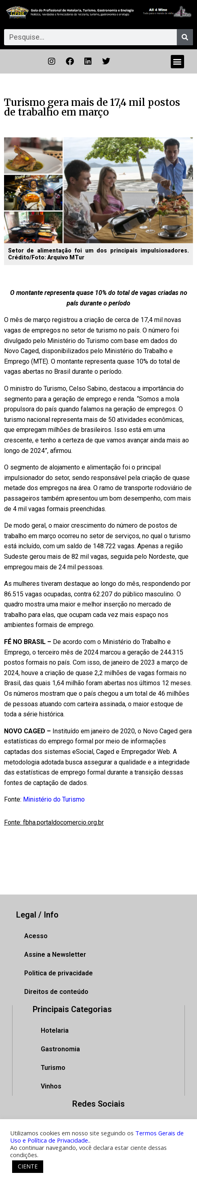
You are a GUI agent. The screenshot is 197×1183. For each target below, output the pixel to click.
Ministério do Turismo (54, 799)
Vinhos (51, 1086)
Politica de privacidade (58, 973)
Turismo (53, 1067)
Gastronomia (60, 1049)
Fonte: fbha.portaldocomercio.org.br (54, 822)
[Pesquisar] (185, 37)
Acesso (36, 936)
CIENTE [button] (28, 1166)
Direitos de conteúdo (56, 992)
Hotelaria (55, 1030)
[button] (177, 61)
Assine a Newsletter (55, 954)
